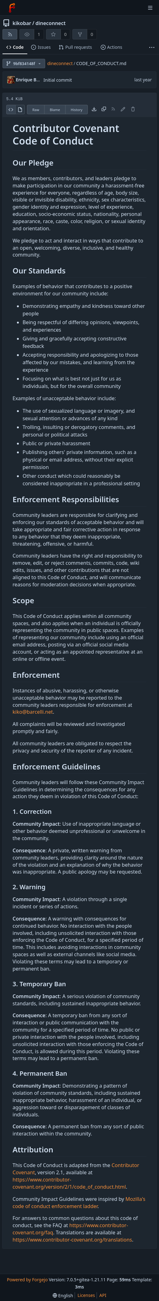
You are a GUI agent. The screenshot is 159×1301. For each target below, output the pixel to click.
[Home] (12, 7)
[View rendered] (20, 109)
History (76, 109)
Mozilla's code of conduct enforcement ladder (79, 1203)
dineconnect (50, 23)
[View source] (10, 109)
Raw (35, 109)
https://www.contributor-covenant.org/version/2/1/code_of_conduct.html (69, 1183)
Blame (55, 109)
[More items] (151, 47)
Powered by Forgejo (27, 1280)
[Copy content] (104, 109)
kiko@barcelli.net (33, 711)
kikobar (22, 23)
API (102, 1295)
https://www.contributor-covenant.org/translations (72, 1239)
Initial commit (58, 80)
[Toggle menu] (150, 7)
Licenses (86, 1295)
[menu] (63, 1295)
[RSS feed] (10, 34)
